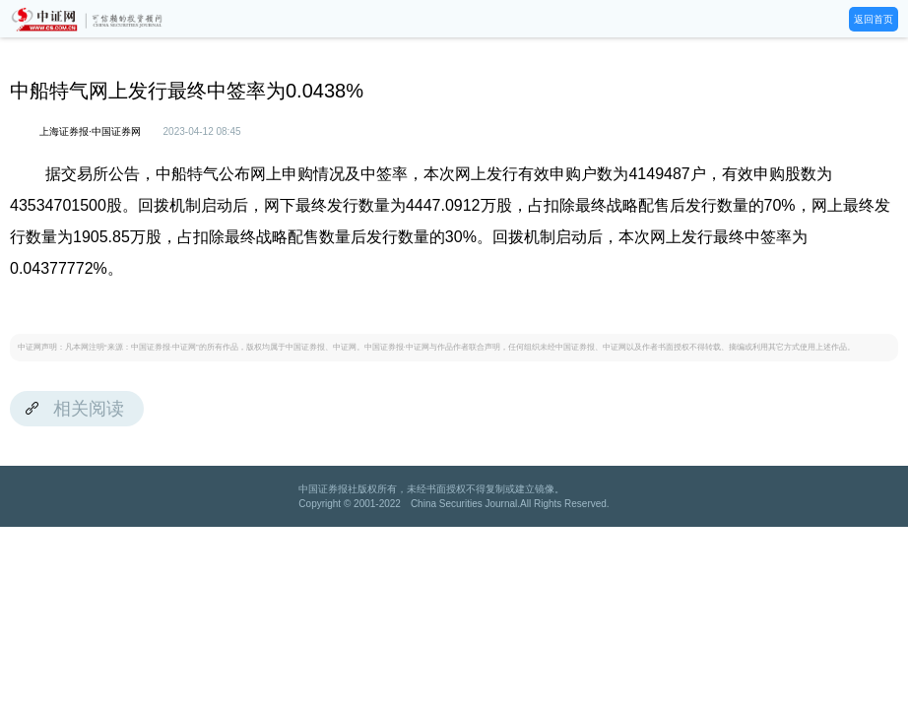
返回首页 (873, 19)
